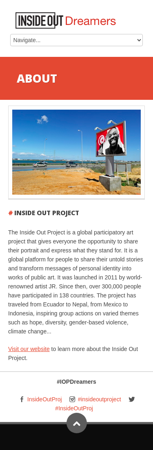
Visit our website (29, 349)
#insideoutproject (99, 399)
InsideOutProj (44, 399)
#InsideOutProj (74, 408)
